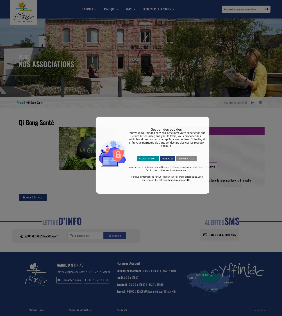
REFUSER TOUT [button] (186, 158)
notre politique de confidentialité (174, 180)
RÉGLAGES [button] (167, 158)
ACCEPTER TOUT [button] (148, 158)
